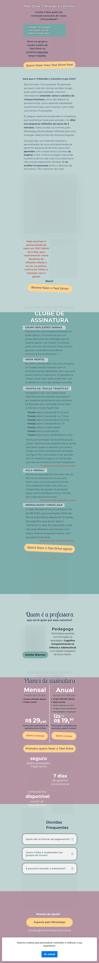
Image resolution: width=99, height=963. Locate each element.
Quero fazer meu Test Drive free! (49, 65)
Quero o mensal (35, 736)
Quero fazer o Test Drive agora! (49, 548)
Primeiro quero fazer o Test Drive (49, 748)
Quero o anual (64, 736)
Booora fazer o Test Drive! (50, 288)
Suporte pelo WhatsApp (49, 922)
